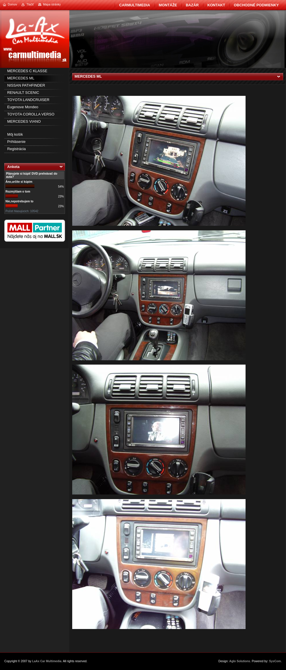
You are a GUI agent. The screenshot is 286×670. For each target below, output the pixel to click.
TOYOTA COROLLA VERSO (30, 114)
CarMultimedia (134, 5)
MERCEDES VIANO (24, 121)
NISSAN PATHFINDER (26, 85)
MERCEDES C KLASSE (27, 71)
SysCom (275, 661)
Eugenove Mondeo (22, 107)
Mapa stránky (52, 4)
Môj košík (15, 134)
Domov (12, 4)
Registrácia (16, 149)
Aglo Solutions (239, 661)
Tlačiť (30, 4)
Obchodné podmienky (256, 5)
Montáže (168, 5)
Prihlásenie (16, 141)
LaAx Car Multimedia (46, 661)
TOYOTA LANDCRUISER (28, 100)
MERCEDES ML (20, 78)
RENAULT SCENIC (23, 92)
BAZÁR (192, 5)
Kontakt (216, 5)
